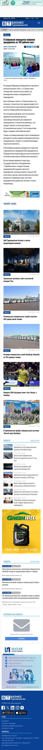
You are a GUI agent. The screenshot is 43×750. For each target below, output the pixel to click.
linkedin (12, 707)
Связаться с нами (8, 728)
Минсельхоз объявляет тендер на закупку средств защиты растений (20, 583)
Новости (6, 440)
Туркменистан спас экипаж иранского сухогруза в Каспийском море (25, 448)
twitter (8, 707)
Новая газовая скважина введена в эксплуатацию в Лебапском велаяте (25, 484)
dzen (21, 707)
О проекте (5, 721)
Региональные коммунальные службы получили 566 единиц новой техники (20, 317)
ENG (27, 18)
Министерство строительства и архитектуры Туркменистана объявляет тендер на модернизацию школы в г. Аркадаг (21, 570)
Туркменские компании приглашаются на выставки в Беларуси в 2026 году (26, 476)
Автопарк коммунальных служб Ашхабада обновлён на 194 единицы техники (21, 355)
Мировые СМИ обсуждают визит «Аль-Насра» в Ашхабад (20, 393)
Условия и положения (8, 723)
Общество (6, 35)
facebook (3, 707)
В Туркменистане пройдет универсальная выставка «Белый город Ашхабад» (21, 432)
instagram (17, 707)
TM (32, 18)
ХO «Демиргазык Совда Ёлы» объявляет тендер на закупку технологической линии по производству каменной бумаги (21, 596)
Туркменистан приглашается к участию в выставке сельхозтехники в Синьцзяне (26, 492)
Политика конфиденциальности (12, 726)
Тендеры (6, 561)
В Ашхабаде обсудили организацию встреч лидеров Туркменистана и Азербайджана (24, 502)
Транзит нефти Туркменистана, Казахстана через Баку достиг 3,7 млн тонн (25, 458)
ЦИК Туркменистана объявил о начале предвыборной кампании (16, 241)
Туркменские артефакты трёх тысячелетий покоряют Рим (18, 279)
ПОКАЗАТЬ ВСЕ (35, 440)
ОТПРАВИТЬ (21, 638)
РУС (37, 18)
